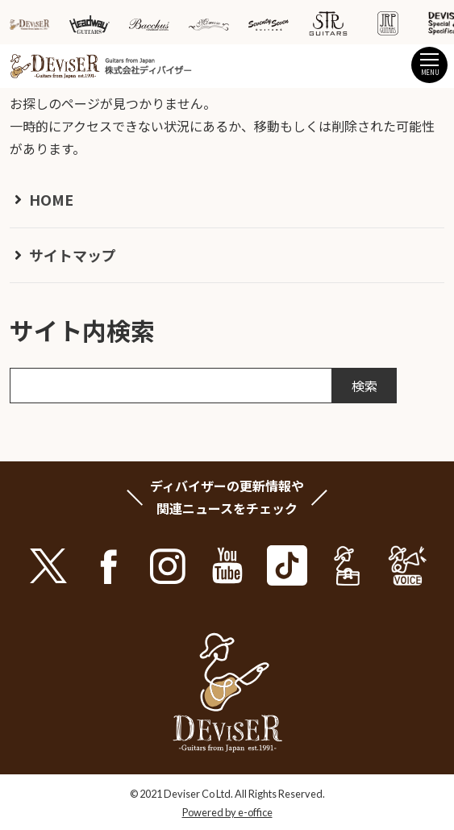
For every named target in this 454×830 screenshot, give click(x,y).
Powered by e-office (227, 812)
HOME (51, 199)
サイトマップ (72, 254)
